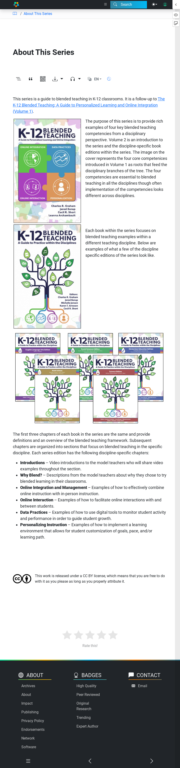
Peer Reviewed (88, 694)
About (26, 694)
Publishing (30, 712)
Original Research (83, 706)
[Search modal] (128, 4)
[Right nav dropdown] (105, 4)
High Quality (86, 686)
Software (28, 747)
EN (96, 79)
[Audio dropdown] (75, 79)
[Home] (16, 4)
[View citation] (30, 79)
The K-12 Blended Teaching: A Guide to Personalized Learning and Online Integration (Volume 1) (89, 105)
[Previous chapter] (90, 761)
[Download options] (57, 79)
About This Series (38, 13)
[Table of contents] (14, 14)
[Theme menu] (154, 4)
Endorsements (33, 729)
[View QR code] (42, 79)
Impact (27, 703)
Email (142, 686)
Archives (28, 686)
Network (28, 738)
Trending (83, 717)
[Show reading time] (109, 79)
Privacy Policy (32, 721)
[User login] (165, 4)
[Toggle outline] (18, 79)
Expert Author (87, 726)
